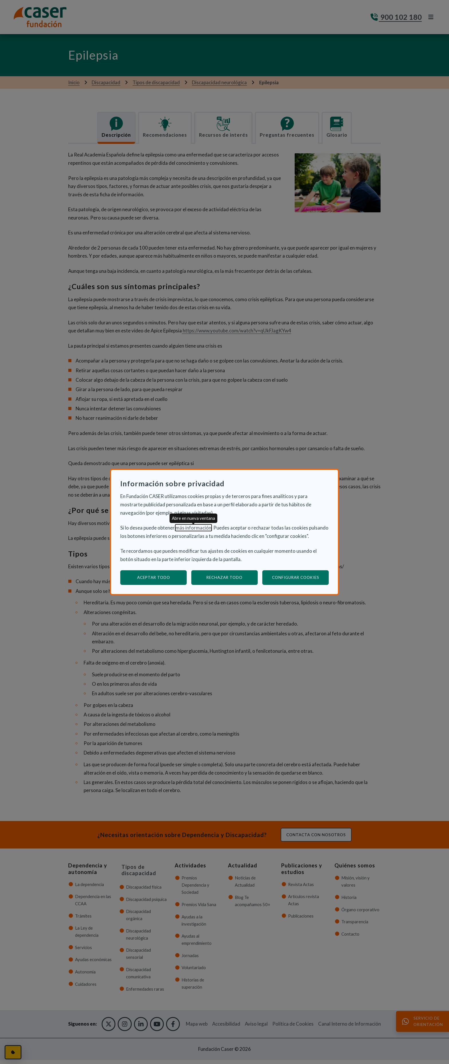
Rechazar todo (224, 577)
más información (193, 528)
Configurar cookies (300, 577)
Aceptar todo (153, 577)
